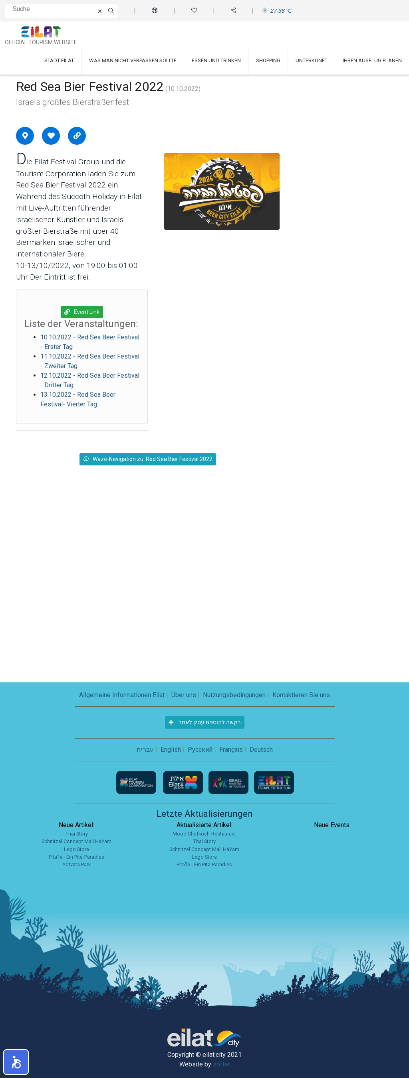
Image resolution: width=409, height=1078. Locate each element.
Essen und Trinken (216, 60)
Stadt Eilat (59, 60)
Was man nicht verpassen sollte (133, 60)
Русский (200, 749)
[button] (16, 1062)
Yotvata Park (77, 864)
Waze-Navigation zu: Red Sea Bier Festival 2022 (147, 459)
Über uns (183, 695)
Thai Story (77, 834)
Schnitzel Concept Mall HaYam (76, 841)
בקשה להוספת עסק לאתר (205, 722)
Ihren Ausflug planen (372, 60)
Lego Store (76, 849)
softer (221, 1064)
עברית (145, 749)
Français (231, 749)
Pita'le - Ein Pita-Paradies (76, 857)
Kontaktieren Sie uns (301, 695)
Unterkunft (312, 60)
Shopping (268, 60)
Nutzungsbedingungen (234, 695)
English (171, 749)
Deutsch (261, 749)
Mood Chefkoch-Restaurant (204, 834)
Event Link (81, 312)
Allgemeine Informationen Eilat (122, 695)
